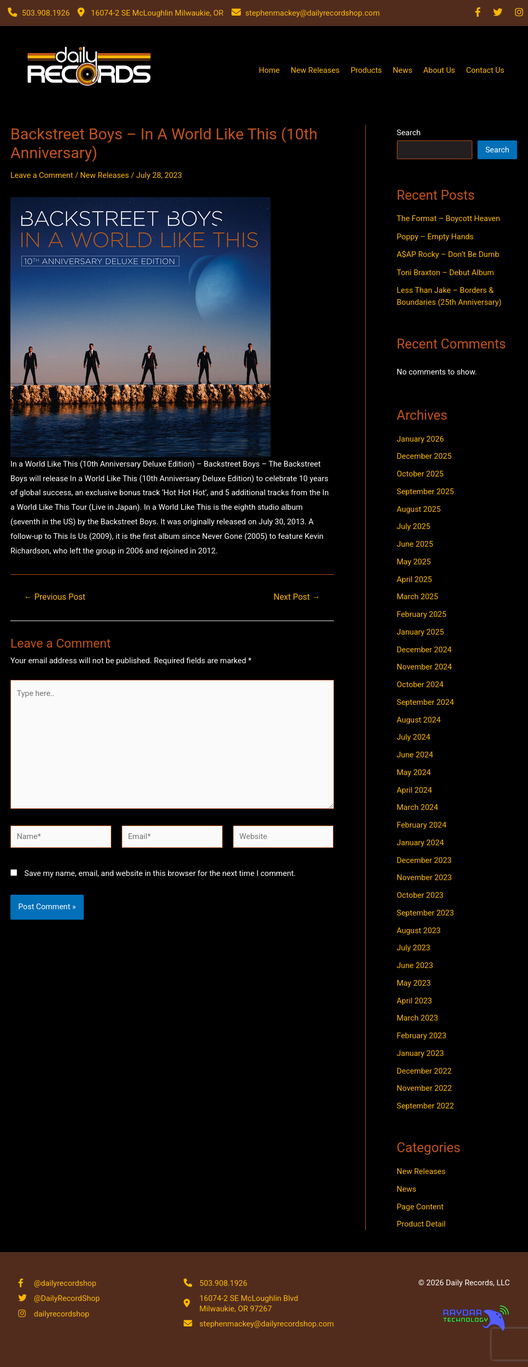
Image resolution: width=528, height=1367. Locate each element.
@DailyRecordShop (67, 1297)
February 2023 (422, 1035)
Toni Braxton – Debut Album (445, 272)
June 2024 (415, 754)
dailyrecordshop (61, 1314)
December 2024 (424, 649)
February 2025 (422, 614)
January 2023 (420, 1053)
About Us (439, 70)
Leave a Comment (41, 175)
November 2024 (424, 667)
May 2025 (414, 561)
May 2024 (414, 772)
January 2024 (420, 842)
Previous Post (54, 597)
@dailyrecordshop (65, 1281)
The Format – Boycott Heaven (448, 218)
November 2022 (424, 1088)
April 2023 (414, 1000)
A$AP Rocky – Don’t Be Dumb (448, 254)
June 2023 (415, 965)
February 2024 (422, 825)
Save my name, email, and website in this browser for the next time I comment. (160, 873)
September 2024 (425, 702)
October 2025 (420, 474)
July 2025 (414, 526)
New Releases (315, 70)
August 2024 (419, 720)
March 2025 (418, 596)
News (403, 70)
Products (366, 70)
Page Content (420, 1206)
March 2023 (418, 1018)
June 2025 (415, 544)
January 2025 (420, 632)
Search (409, 132)
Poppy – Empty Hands (435, 236)
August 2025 (419, 509)
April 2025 (414, 579)
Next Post (297, 597)
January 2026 (420, 439)
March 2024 (418, 807)
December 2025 (424, 456)
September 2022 (425, 1106)
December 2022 (424, 1071)
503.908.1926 (223, 1281)
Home (269, 70)
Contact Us (485, 70)
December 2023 (424, 860)
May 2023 (414, 983)
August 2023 (419, 930)
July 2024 (414, 737)
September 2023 (425, 913)
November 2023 (424, 877)
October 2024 (420, 684)
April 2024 (414, 790)
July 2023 (414, 947)
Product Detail (421, 1224)
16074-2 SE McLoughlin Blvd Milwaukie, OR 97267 (248, 1302)
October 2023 (420, 895)
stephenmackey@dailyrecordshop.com (266, 1323)
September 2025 (425, 491)
